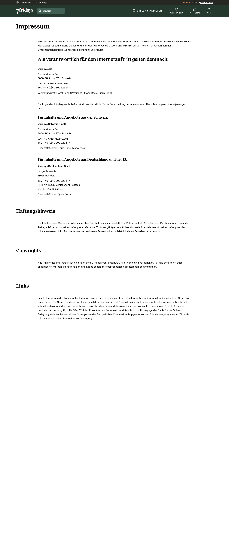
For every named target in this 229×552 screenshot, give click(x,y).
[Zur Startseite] (24, 11)
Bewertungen (206, 2)
